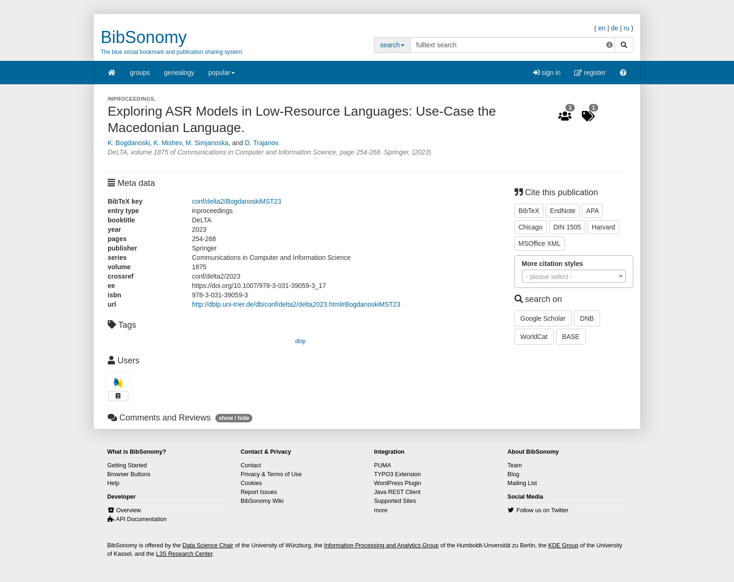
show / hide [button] (234, 418)
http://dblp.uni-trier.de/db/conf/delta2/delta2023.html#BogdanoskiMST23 (296, 304)
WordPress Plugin (397, 483)
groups (140, 72)
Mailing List (522, 483)
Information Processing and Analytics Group (381, 545)
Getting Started (127, 465)
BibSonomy (144, 37)
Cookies (251, 483)
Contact (251, 465)
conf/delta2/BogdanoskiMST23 (236, 201)
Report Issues (259, 492)
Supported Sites (395, 501)
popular (221, 75)
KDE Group (563, 545)
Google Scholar (543, 318)
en (602, 28)
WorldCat (534, 336)
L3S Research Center (184, 554)
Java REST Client (397, 492)
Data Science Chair (208, 545)
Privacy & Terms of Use (271, 474)
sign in (546, 72)
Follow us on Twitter (542, 510)
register (590, 72)
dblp (300, 341)
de (614, 28)
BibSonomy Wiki (262, 501)
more (381, 510)
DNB (587, 318)
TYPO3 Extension (397, 474)
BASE (571, 336)
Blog (513, 474)
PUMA (382, 465)
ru (626, 28)
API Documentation (141, 519)
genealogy (179, 72)
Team (514, 465)
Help (113, 483)
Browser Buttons (128, 474)
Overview (128, 510)
